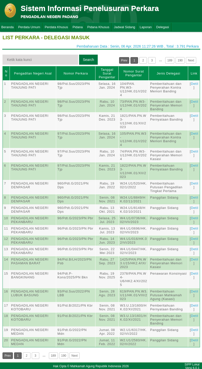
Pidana (78, 27)
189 (169, 60)
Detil (194, 84)
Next (191, 60)
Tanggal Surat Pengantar (107, 73)
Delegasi (162, 27)
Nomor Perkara (75, 73)
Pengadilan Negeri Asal (33, 73)
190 (180, 60)
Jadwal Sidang (124, 27)
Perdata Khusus (56, 27)
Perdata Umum (29, 27)
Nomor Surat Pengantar (133, 73)
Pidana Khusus (98, 27)
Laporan (146, 27)
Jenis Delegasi (168, 73)
